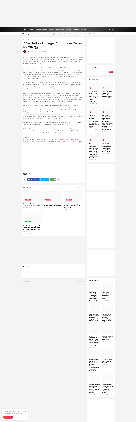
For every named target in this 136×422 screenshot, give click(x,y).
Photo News (59, 29)
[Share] (81, 51)
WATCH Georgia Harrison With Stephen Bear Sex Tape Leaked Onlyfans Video (107, 95)
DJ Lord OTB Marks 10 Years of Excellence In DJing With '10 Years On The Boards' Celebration (59, 34)
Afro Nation (27, 57)
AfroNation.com (62, 133)
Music (51, 29)
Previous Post (27, 281)
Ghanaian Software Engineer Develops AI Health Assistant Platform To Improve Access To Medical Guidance (94, 121)
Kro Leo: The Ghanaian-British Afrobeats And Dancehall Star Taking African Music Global (107, 147)
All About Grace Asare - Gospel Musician (107, 361)
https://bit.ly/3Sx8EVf (76, 141)
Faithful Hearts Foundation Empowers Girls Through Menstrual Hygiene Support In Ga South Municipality (94, 365)
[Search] (113, 29)
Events (68, 29)
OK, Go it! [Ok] (8, 417)
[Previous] (111, 34)
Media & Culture (41, 29)
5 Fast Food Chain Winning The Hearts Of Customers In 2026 (106, 295)
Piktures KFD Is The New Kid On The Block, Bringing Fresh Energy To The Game (94, 318)
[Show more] (58, 179)
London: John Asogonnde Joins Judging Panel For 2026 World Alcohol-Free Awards (31, 228)
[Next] (114, 34)
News (31, 29)
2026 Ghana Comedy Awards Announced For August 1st (72, 205)
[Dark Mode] (109, 29)
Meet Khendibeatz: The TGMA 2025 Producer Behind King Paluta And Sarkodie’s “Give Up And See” (94, 340)
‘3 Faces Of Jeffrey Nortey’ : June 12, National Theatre (32, 204)
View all (80, 187)
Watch (83, 29)
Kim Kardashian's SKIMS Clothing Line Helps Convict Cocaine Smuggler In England (94, 388)
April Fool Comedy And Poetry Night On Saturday (52, 204)
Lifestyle (76, 29)
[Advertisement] (68, 13)
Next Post (81, 281)
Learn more (17, 413)
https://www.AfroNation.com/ (69, 139)
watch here (49, 70)
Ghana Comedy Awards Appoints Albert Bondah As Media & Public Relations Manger (107, 388)
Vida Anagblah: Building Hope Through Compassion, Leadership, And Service (107, 318)
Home (25, 40)
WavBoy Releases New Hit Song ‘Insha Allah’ (107, 337)
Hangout (31, 40)
